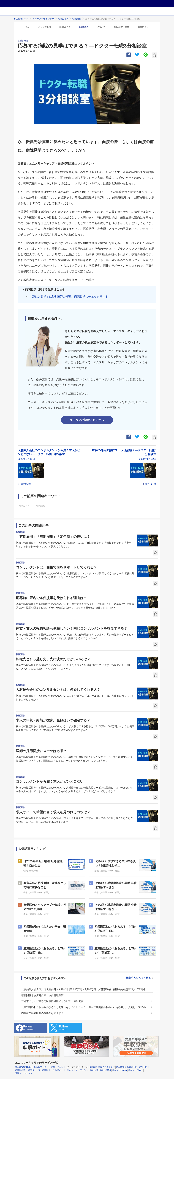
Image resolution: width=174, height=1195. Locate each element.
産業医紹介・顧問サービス (28, 1070)
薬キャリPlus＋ (135, 1070)
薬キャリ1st (105, 1070)
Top (27, 27)
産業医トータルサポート (54, 1070)
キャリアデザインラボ (43, 19)
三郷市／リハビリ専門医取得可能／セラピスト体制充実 (52, 1001)
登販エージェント (23, 1073)
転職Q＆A (63, 19)
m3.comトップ (21, 19)
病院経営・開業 (121, 27)
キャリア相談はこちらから (87, 419)
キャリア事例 (44, 27)
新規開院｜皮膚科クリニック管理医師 (42, 995)
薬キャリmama (119, 1070)
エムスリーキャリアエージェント (50, 1067)
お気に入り (143, 27)
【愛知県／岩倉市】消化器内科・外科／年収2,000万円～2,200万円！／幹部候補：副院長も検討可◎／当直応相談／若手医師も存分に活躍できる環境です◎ (85, 989)
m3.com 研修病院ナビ (126, 1067)
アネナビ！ (144, 1067)
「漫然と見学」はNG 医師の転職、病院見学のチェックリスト (68, 296)
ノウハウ (101, 27)
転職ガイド (64, 27)
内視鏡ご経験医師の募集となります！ (42, 1013)
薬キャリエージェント (77, 1070)
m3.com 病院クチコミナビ (102, 1067)
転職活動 (76, 19)
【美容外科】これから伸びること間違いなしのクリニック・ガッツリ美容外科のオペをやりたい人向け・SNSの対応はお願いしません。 (85, 1007)
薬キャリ (94, 1070)
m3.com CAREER (23, 1067)
